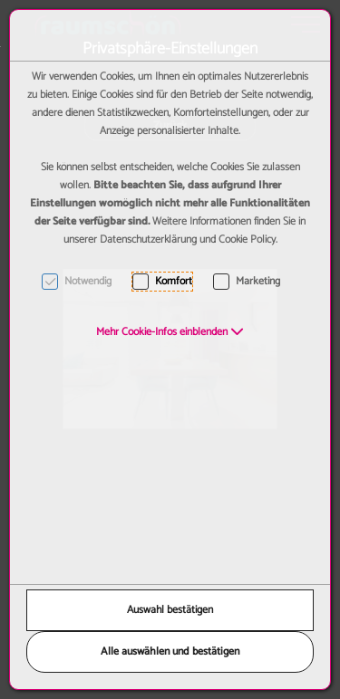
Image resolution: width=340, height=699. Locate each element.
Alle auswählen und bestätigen (170, 651)
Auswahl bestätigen (170, 609)
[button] (170, 332)
